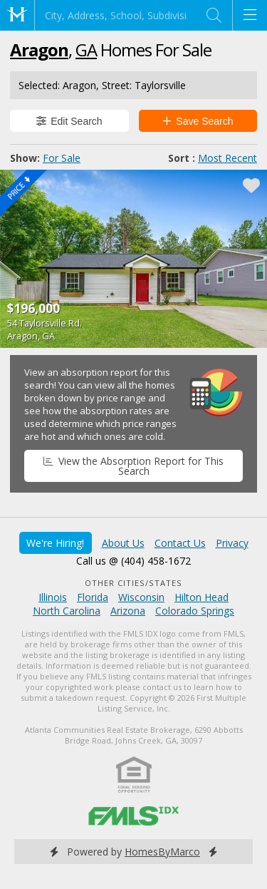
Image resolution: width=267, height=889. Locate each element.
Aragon (39, 49)
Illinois (52, 597)
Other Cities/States (133, 582)
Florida (92, 597)
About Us (123, 543)
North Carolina (66, 610)
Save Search (198, 121)
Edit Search (69, 121)
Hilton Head (201, 597)
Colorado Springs (194, 610)
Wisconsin (141, 597)
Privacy (232, 543)
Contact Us (180, 543)
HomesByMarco (162, 851)
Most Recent (227, 158)
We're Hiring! (55, 543)
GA (86, 49)
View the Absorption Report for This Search (133, 466)
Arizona (127, 610)
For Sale (61, 158)
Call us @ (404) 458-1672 (133, 560)
